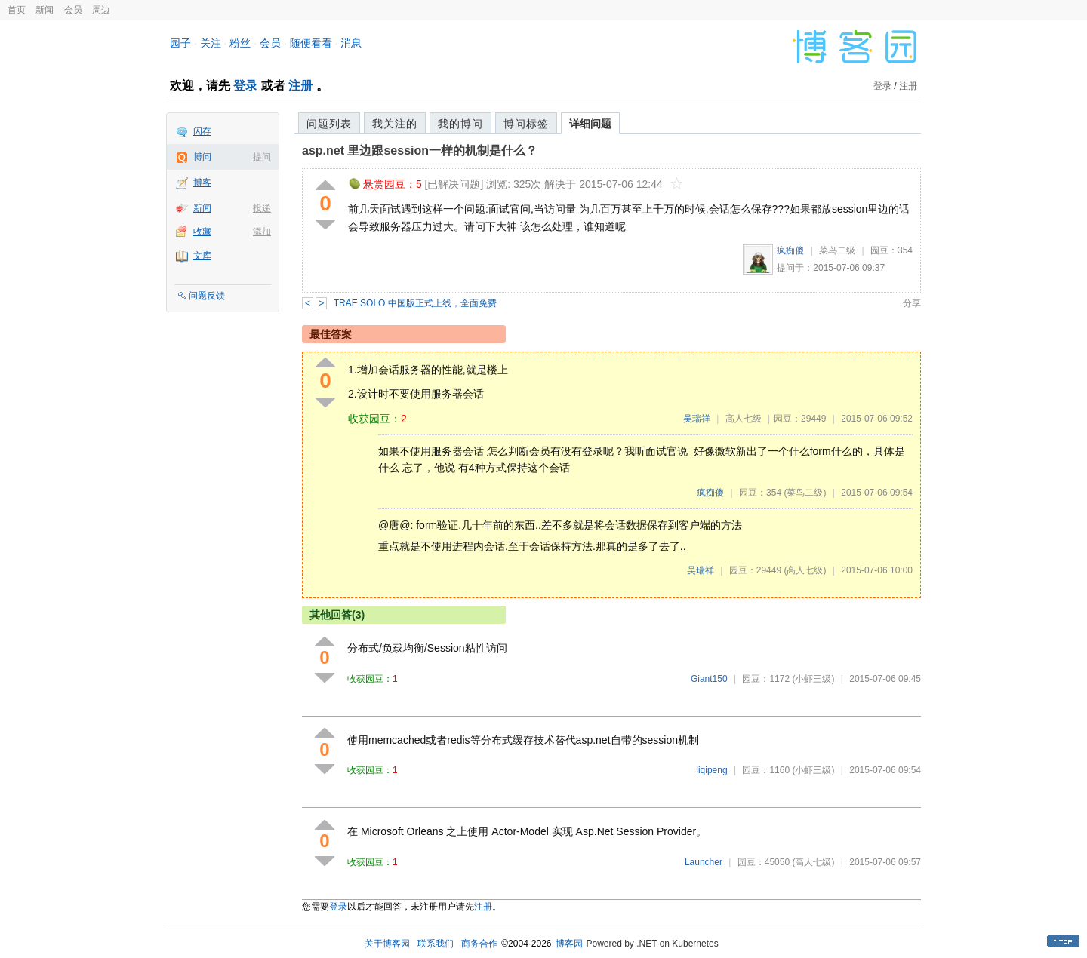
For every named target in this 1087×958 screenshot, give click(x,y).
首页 (17, 10)
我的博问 (460, 124)
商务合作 (479, 943)
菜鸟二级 (837, 250)
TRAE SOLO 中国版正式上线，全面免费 (415, 303)
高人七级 (743, 418)
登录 (245, 85)
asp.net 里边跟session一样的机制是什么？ (419, 150)
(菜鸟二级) (805, 492)
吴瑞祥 (696, 418)
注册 (300, 85)
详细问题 (590, 124)
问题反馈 (207, 295)
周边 (101, 10)
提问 (262, 157)
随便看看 (311, 43)
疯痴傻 (790, 250)
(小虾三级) (813, 679)
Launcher (703, 862)
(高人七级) (805, 570)
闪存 (202, 131)
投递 (262, 208)
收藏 (202, 231)
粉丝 (240, 43)
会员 (73, 10)
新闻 (44, 10)
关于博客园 (387, 943)
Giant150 (709, 679)
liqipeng (711, 770)
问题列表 (329, 124)
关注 (210, 43)
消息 (351, 43)
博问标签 (526, 124)
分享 (912, 303)
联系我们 (435, 943)
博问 (202, 157)
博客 (202, 182)
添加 (262, 231)
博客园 (569, 943)
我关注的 (394, 124)
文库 (202, 255)
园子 (180, 43)
